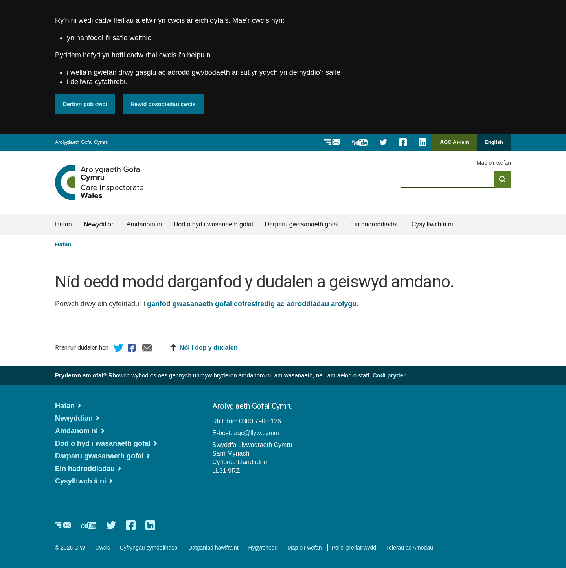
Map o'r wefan (494, 163)
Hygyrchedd (263, 547)
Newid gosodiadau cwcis (163, 104)
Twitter (119, 349)
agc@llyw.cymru (256, 433)
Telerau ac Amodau (409, 547)
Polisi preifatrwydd (354, 547)
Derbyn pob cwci (85, 104)
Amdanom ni (144, 224)
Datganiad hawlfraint (213, 547)
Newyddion (99, 224)
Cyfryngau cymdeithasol (150, 547)
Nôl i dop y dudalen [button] (209, 347)
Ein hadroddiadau (374, 224)
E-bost (147, 349)
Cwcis (102, 547)
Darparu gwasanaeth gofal (302, 224)
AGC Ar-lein (456, 145)
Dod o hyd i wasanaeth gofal (213, 224)
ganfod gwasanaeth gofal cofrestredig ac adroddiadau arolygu (252, 304)
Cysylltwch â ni (432, 224)
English (494, 142)
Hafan (63, 224)
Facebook (133, 349)
